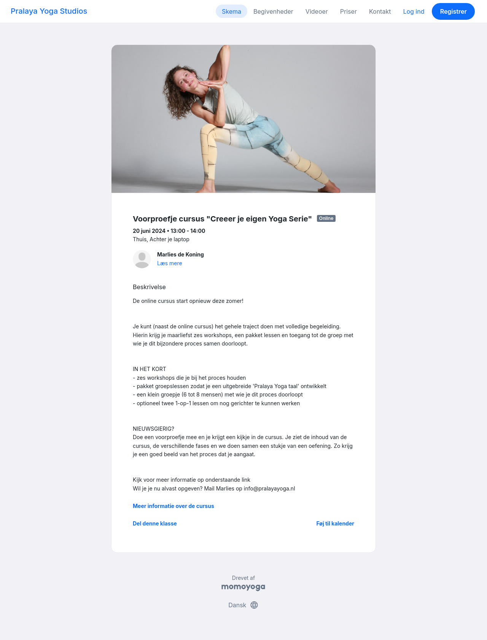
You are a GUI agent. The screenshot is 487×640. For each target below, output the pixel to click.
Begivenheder (273, 11)
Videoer (317, 11)
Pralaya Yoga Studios (49, 11)
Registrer (453, 11)
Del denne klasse (155, 523)
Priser (348, 11)
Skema (231, 11)
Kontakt (380, 11)
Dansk (243, 605)
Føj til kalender (335, 523)
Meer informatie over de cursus (173, 506)
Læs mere (169, 263)
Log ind (413, 11)
